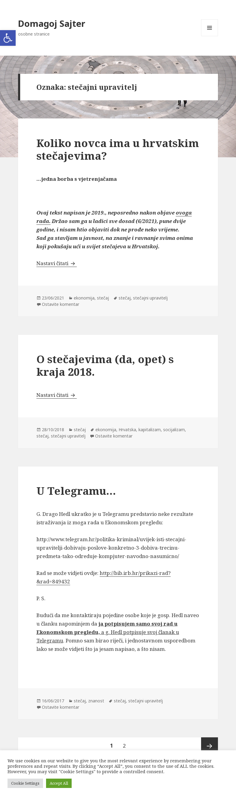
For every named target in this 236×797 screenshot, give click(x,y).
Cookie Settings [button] (25, 783)
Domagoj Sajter (51, 23)
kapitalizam (149, 429)
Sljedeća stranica (209, 745)
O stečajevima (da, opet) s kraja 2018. (105, 365)
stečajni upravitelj (150, 298)
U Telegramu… (76, 491)
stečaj (103, 298)
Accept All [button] (59, 783)
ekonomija (84, 298)
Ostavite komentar (60, 304)
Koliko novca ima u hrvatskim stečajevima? (117, 149)
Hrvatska (127, 429)
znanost (96, 701)
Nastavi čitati (56, 263)
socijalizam (174, 429)
